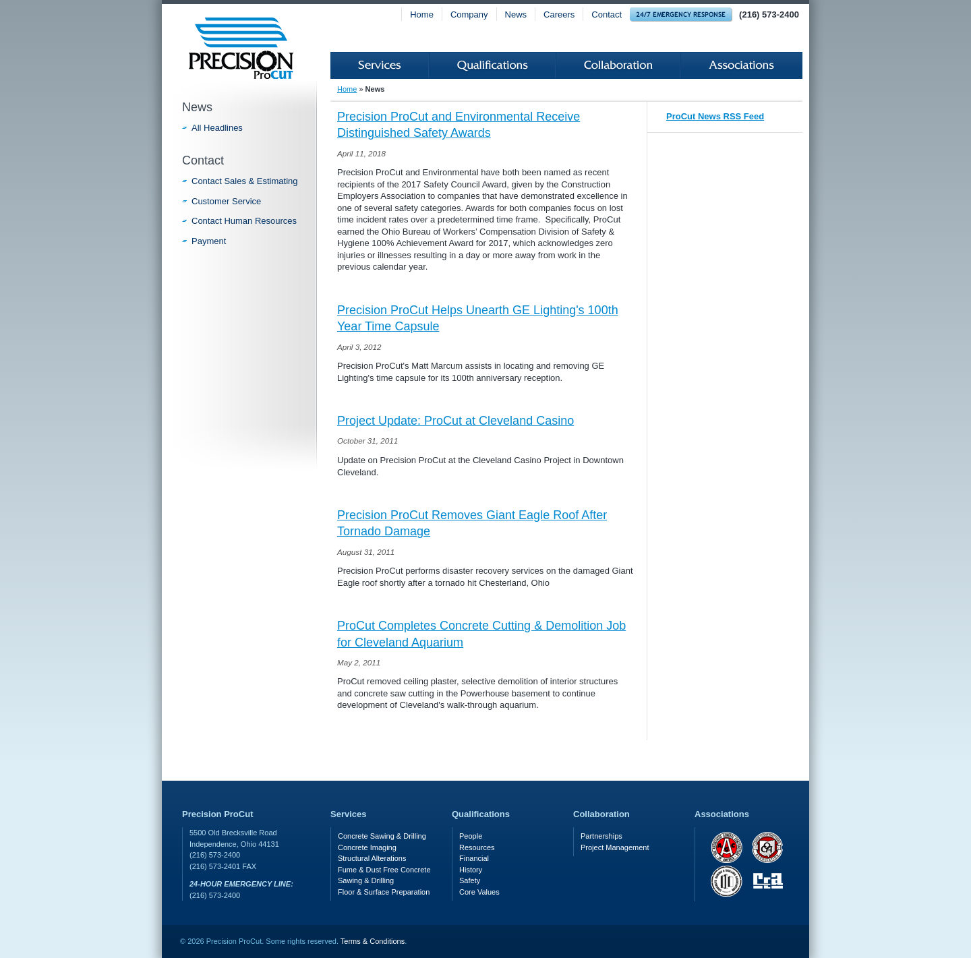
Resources (477, 847)
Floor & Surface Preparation (384, 892)
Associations (741, 65)
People (470, 836)
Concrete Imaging (367, 847)
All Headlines (217, 128)
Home (422, 14)
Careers (559, 14)
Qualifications (492, 65)
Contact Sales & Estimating (245, 181)
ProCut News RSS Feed (715, 116)
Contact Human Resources (244, 221)
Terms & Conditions (373, 941)
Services (379, 65)
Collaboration (618, 65)
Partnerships (601, 836)
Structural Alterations (372, 858)
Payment (209, 241)
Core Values (479, 892)
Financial (474, 858)
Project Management (615, 847)
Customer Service (226, 201)
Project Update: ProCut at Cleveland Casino (455, 420)
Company (469, 14)
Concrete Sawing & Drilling (382, 836)
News (516, 14)
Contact (606, 14)
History (470, 870)
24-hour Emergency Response (681, 14)
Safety (469, 880)
